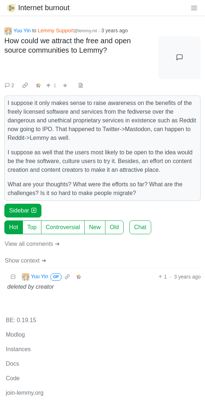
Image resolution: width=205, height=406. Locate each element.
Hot (13, 227)
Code (13, 378)
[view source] (81, 85)
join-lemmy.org (25, 393)
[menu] (194, 7)
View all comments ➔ (32, 244)
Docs (12, 364)
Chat (140, 227)
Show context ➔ (25, 260)
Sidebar (23, 210)
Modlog (15, 335)
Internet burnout (37, 7)
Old (114, 227)
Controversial (63, 227)
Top (32, 227)
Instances (18, 349)
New (95, 227)
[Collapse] (13, 277)
